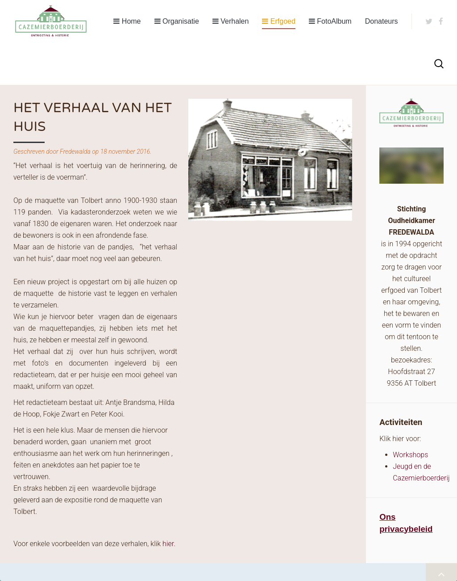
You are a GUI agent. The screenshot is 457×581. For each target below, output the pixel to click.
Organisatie (176, 21)
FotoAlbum (330, 21)
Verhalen (230, 21)
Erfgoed (278, 21)
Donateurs (381, 21)
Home (127, 21)
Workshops (410, 454)
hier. (168, 543)
